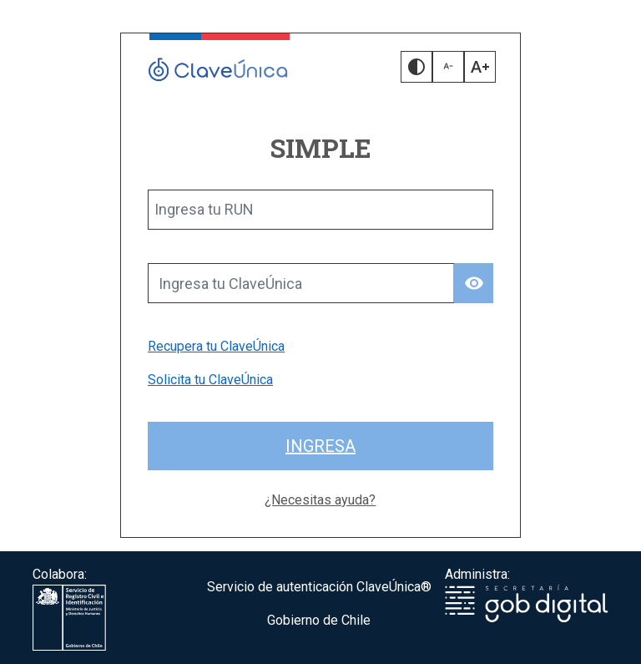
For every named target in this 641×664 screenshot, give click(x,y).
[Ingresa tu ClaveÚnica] (301, 283)
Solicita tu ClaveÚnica (210, 380)
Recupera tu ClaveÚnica (216, 346)
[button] (416, 67)
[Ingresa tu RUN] (320, 210)
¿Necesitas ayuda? (320, 500)
